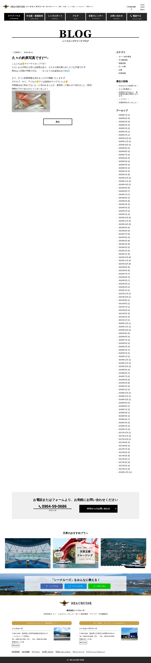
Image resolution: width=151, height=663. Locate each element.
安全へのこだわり (63, 652)
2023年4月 (123, 244)
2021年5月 (123, 313)
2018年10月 (123, 399)
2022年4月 (123, 284)
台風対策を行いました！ (128, 102)
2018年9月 (123, 403)
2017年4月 (123, 459)
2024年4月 (123, 204)
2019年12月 (123, 360)
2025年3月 (123, 168)
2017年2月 (123, 466)
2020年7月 (123, 340)
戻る (58, 122)
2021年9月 (123, 300)
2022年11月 (123, 260)
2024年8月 (123, 191)
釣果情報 (122, 73)
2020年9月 (123, 333)
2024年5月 (123, 201)
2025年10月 (123, 145)
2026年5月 (123, 122)
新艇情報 (122, 63)
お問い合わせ (48, 652)
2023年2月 (123, 251)
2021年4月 (123, 317)
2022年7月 (123, 274)
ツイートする (77, 586)
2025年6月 (123, 158)
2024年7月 (123, 194)
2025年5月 (123, 161)
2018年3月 (123, 422)
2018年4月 (123, 419)
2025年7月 (123, 155)
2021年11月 (123, 293)
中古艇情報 (123, 60)
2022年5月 (123, 280)
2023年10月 (123, 224)
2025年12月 (123, 138)
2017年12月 (123, 432)
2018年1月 (123, 429)
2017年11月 (123, 436)
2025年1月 (123, 174)
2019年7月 (123, 376)
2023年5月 (123, 241)
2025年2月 (123, 171)
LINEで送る (101, 586)
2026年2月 (123, 131)
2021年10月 (123, 297)
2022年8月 (123, 270)
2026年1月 (123, 135)
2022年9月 (123, 267)
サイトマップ (79, 652)
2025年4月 (123, 165)
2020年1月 (123, 356)
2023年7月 (123, 234)
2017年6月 (123, 452)
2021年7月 (123, 307)
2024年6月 (123, 198)
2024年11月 (123, 181)
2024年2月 (123, 211)
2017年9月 (123, 442)
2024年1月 (123, 214)
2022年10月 (123, 264)
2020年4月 (123, 346)
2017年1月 (123, 469)
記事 (120, 70)
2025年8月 (123, 151)
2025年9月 (123, 148)
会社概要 (26, 652)
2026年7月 (123, 115)
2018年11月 (123, 396)
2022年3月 (123, 287)
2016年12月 (123, 472)
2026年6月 (123, 118)
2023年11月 (123, 221)
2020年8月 (123, 337)
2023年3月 (123, 247)
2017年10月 (123, 439)
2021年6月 (123, 310)
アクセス (36, 652)
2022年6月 (123, 277)
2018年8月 (123, 406)
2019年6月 (123, 380)
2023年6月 (123, 237)
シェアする (53, 586)
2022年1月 (123, 290)
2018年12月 (123, 393)
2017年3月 (123, 462)
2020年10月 (123, 330)
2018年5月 (123, 416)
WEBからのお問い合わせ (98, 509)
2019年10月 (123, 366)
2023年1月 (123, 254)
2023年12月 (123, 217)
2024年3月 (123, 207)
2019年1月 (123, 389)
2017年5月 (123, 456)
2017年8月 (123, 446)
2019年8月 (123, 373)
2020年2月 (123, 353)
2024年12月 (123, 178)
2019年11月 (123, 363)
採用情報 (16, 652)
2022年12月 (123, 257)
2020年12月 (123, 323)
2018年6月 (123, 413)
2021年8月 (123, 303)
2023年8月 (123, 231)
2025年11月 (123, 141)
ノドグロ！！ (124, 99)
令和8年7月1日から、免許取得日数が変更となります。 (128, 94)
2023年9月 (123, 227)
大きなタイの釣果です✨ (129, 86)
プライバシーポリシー (96, 652)
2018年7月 (123, 409)
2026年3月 (123, 128)
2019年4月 (123, 386)
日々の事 (122, 66)
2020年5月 (123, 343)
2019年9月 (123, 370)
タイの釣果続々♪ (125, 89)
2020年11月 (123, 327)
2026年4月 (123, 125)
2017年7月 (123, 449)
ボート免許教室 (125, 56)
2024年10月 (123, 184)
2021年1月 (123, 320)
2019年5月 (123, 383)
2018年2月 (123, 426)
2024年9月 (123, 188)
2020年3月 (123, 350)
